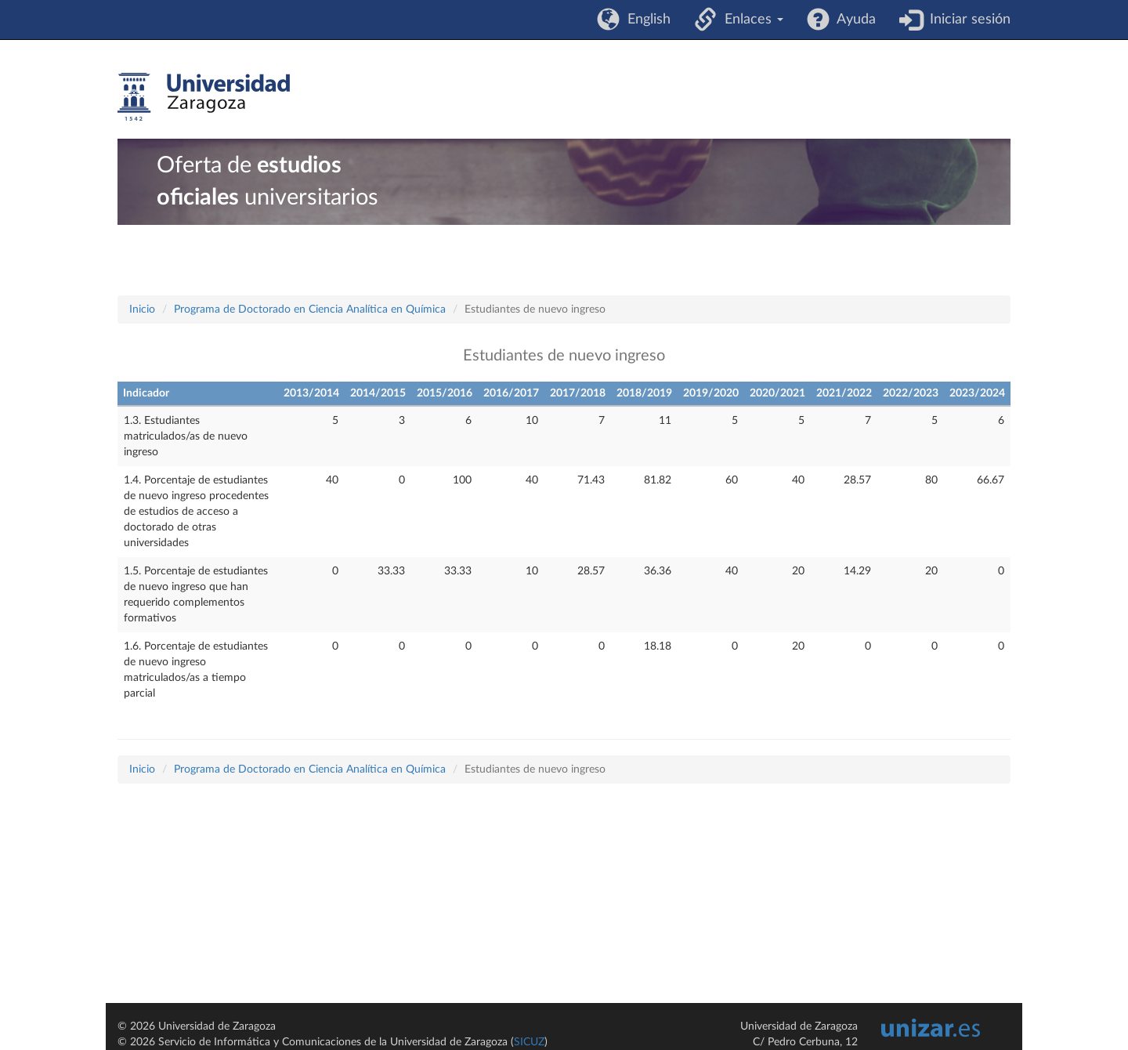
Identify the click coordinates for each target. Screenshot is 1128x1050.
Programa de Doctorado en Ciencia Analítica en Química (310, 309)
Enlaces (750, 20)
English (645, 20)
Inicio (142, 309)
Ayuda (853, 20)
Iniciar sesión (966, 20)
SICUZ (529, 1042)
